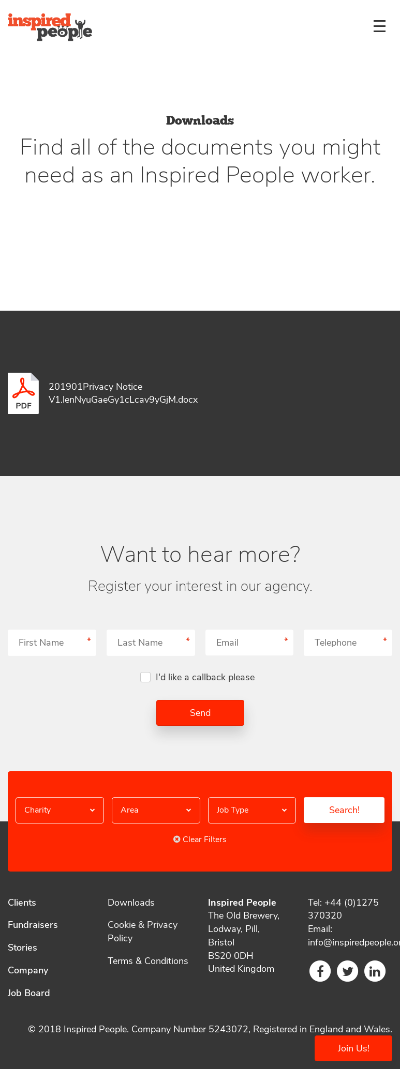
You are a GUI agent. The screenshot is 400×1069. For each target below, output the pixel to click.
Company (28, 970)
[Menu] (379, 26)
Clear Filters (200, 839)
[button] (59, 810)
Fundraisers (33, 925)
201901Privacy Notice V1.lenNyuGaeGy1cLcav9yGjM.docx (123, 393)
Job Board (29, 993)
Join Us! (353, 1048)
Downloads (131, 902)
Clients (22, 902)
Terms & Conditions (148, 961)
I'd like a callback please (205, 677)
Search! (344, 810)
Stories (22, 947)
